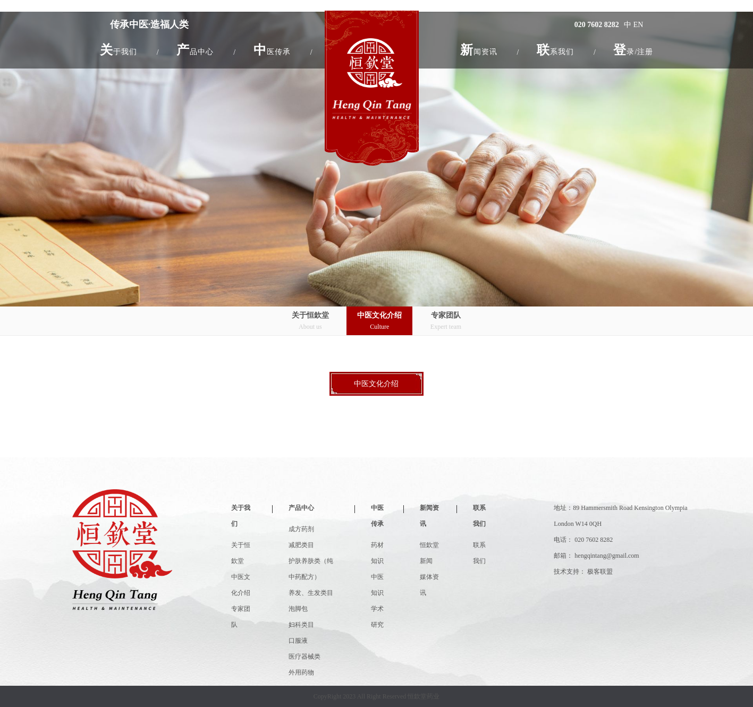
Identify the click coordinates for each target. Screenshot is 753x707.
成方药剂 (301, 529)
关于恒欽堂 (310, 321)
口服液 (298, 640)
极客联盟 (600, 571)
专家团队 (445, 321)
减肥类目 (301, 545)
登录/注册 (633, 50)
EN (638, 25)
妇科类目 (301, 624)
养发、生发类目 (311, 593)
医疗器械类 (304, 656)
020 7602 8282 (596, 25)
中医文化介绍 (379, 321)
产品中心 (301, 508)
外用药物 (301, 672)
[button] (118, 50)
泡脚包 (298, 608)
